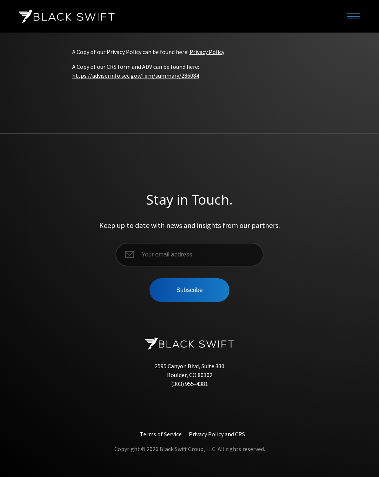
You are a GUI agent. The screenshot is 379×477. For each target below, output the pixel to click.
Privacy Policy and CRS (217, 434)
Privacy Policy (207, 52)
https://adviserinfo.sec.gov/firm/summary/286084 (135, 75)
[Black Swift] (66, 16)
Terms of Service (161, 434)
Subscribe (189, 290)
